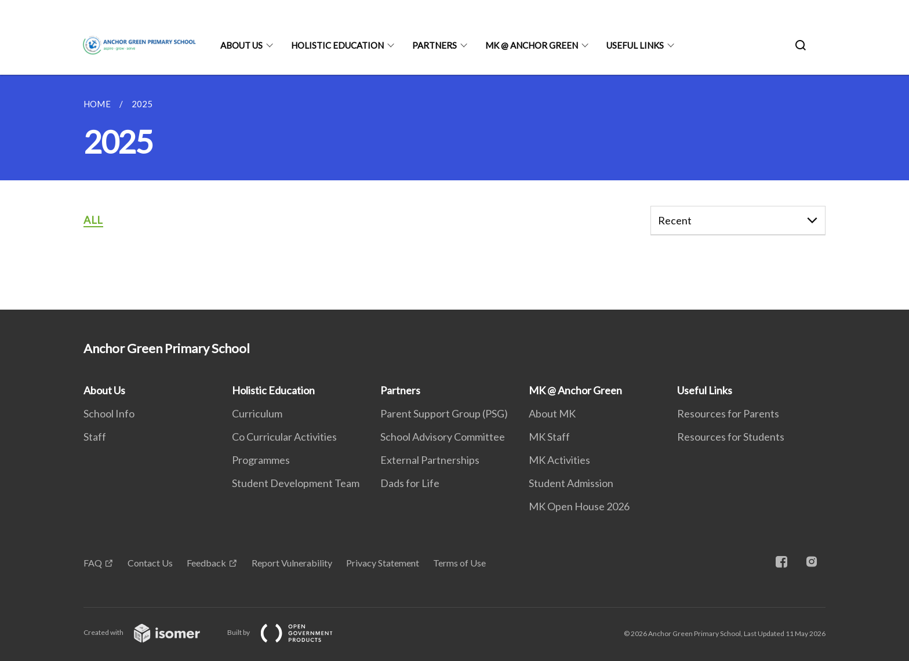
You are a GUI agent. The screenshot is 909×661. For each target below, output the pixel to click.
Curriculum (257, 413)
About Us (241, 45)
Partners (434, 45)
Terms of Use (459, 562)
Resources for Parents (728, 413)
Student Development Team (295, 483)
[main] (454, 192)
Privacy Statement (382, 562)
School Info (108, 413)
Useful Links (635, 45)
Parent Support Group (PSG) (444, 413)
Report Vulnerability (292, 562)
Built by (289, 632)
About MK (552, 413)
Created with (151, 632)
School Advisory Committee (442, 436)
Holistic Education (337, 45)
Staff (94, 436)
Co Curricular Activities (284, 436)
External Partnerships (429, 459)
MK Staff (549, 436)
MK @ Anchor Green (531, 45)
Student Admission (571, 483)
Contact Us (150, 562)
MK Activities (559, 459)
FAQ (92, 562)
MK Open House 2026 (579, 506)
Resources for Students (730, 436)
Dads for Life (409, 483)
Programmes (261, 459)
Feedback (206, 562)
